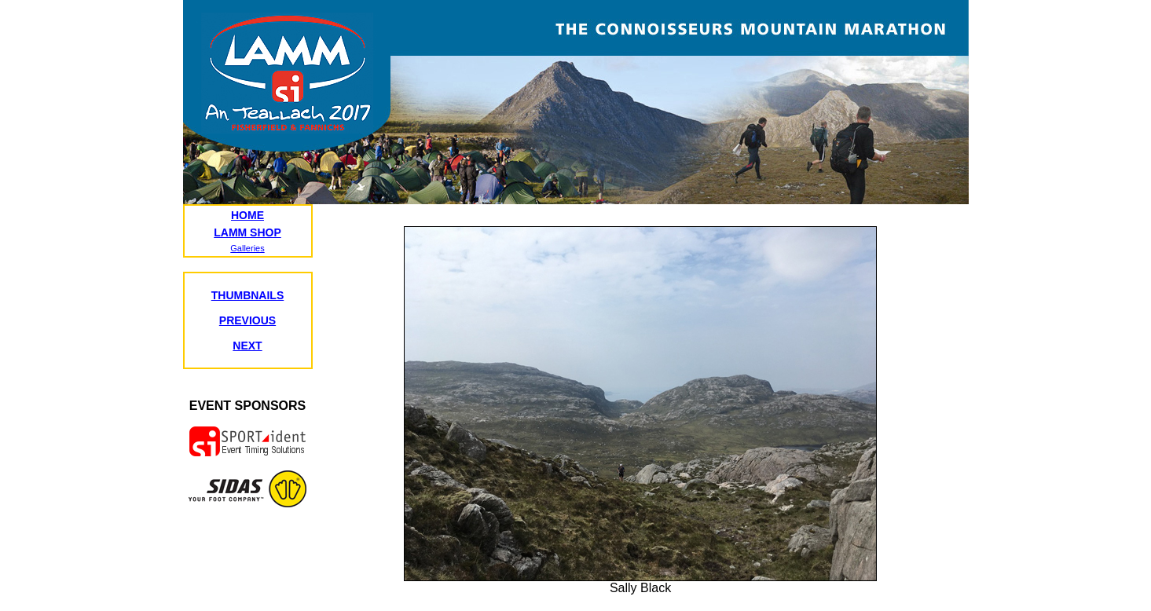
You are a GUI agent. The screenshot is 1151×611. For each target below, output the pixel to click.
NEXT (247, 345)
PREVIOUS (247, 320)
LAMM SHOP (247, 232)
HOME (247, 215)
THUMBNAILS (247, 295)
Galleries (247, 248)
